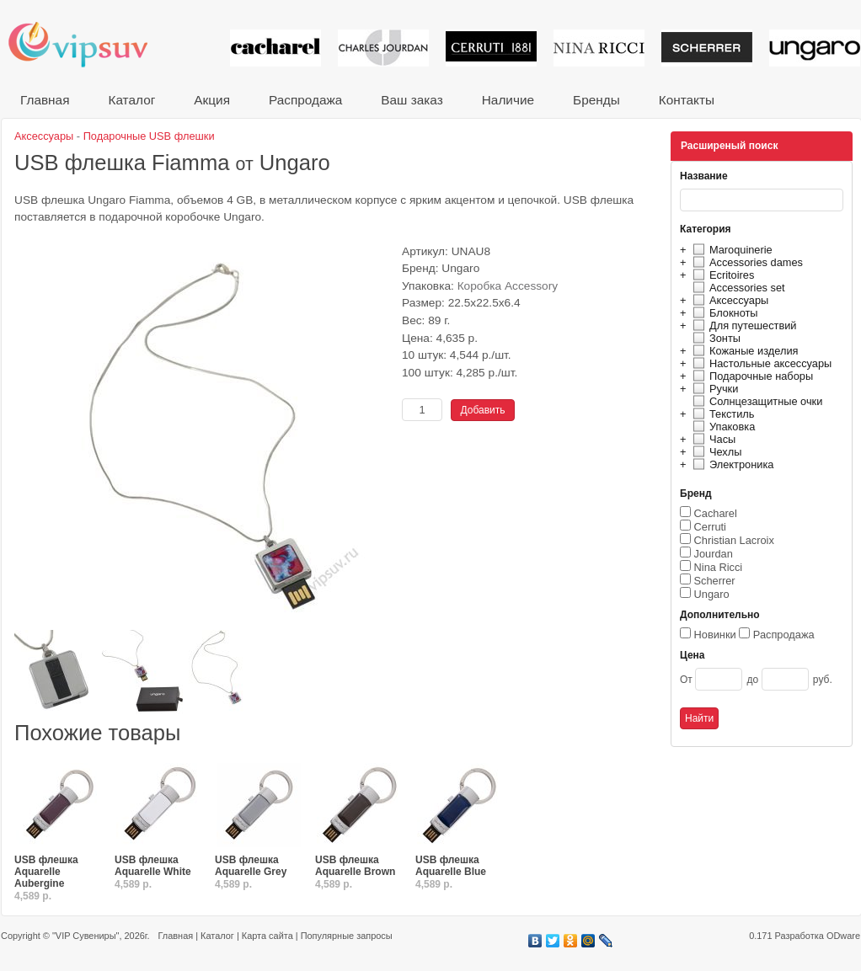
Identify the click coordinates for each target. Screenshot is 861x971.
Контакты (686, 100)
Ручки (713, 388)
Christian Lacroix (734, 540)
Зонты (714, 338)
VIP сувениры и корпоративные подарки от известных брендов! (89, 44)
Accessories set (736, 287)
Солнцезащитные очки (755, 401)
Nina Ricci (718, 567)
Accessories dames (745, 262)
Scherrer (714, 580)
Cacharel (715, 513)
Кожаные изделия (743, 350)
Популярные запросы (347, 936)
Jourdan (713, 553)
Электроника (730, 464)
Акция (212, 100)
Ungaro (712, 594)
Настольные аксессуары (760, 363)
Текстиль (721, 414)
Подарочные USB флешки (149, 136)
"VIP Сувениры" (85, 936)
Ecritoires (721, 275)
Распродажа (305, 100)
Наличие (508, 100)
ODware (843, 936)
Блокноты (723, 313)
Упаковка (721, 426)
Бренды (596, 100)
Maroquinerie (730, 249)
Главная (44, 100)
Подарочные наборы (750, 376)
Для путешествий (742, 325)
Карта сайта (267, 936)
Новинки (715, 634)
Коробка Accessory (508, 286)
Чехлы (714, 451)
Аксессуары (728, 300)
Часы (711, 439)
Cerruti (710, 526)
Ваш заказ (411, 100)
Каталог (131, 100)
